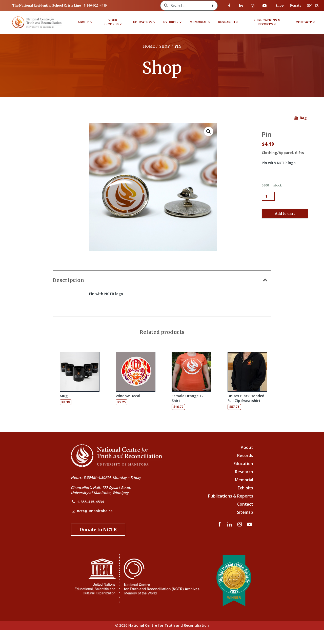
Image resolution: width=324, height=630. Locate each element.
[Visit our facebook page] (229, 6)
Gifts (299, 152)
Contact (304, 22)
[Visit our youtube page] (264, 6)
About (83, 22)
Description (68, 280)
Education (142, 22)
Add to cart (285, 213)
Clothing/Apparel (277, 152)
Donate (295, 5)
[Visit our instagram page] (252, 6)
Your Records (111, 22)
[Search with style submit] (213, 6)
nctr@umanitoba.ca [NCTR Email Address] (95, 510)
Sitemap (245, 512)
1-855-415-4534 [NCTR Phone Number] (90, 501)
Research (226, 22)
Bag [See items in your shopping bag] (300, 117)
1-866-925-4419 (95, 5)
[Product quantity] (268, 196)
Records (245, 455)
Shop (279, 5)
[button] (208, 131)
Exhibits (170, 22)
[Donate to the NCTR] (98, 530)
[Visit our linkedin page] (241, 6)
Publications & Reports (266, 22)
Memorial (198, 22)
